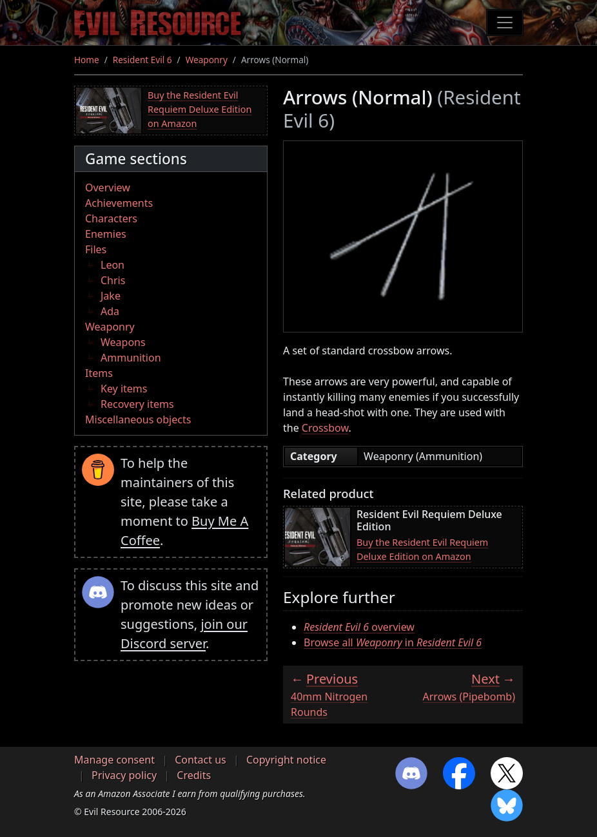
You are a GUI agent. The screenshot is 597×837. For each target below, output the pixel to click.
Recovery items (137, 404)
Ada (110, 311)
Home (86, 59)
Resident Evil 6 (142, 59)
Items (99, 373)
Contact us (200, 760)
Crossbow (325, 428)
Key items (124, 388)
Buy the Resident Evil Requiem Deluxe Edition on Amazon (199, 109)
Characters (111, 218)
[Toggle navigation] (505, 22)
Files (95, 249)
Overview (107, 187)
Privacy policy (124, 775)
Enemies (105, 234)
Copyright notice (286, 760)
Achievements (119, 203)
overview (359, 627)
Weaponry (207, 59)
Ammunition (131, 358)
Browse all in (393, 642)
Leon (112, 265)
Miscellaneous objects (138, 419)
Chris (113, 280)
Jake (111, 296)
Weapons (123, 342)
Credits (194, 775)
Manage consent (114, 760)
